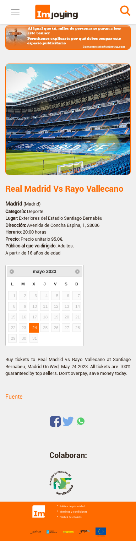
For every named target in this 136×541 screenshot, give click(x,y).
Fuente (13, 396)
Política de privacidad (72, 506)
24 (34, 327)
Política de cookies (71, 517)
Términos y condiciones (73, 511)
